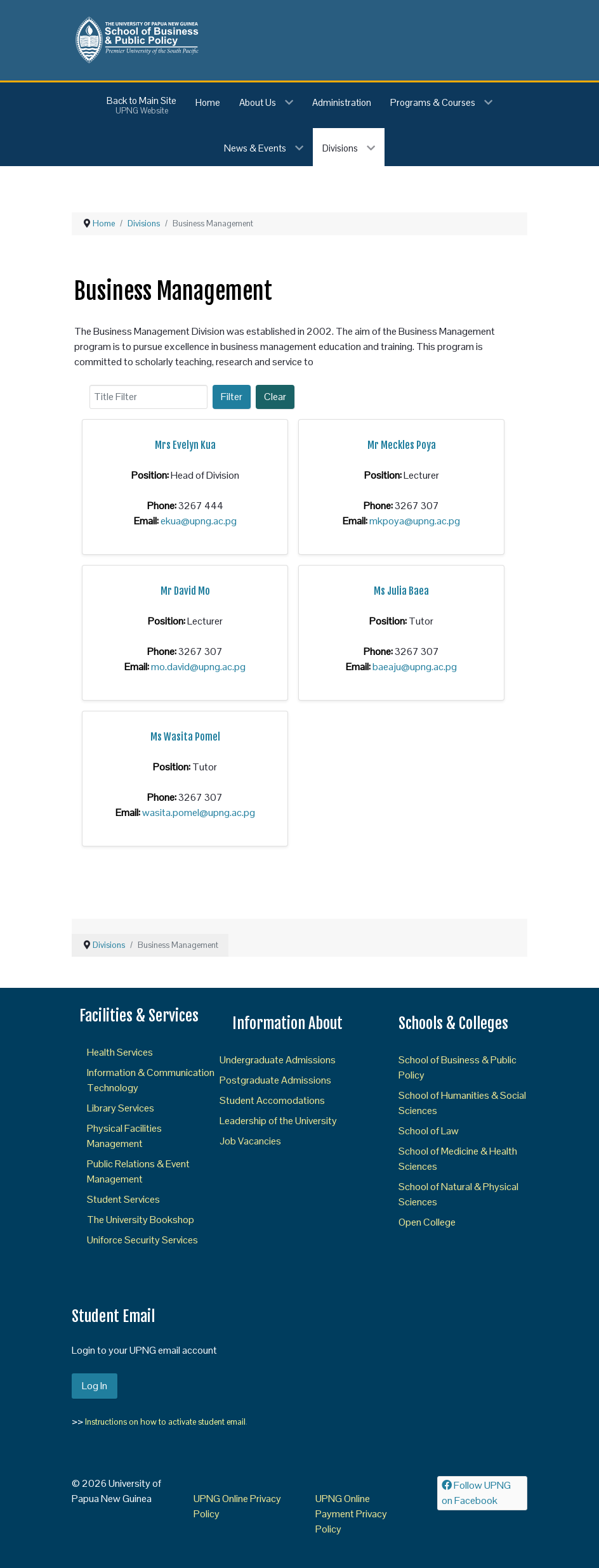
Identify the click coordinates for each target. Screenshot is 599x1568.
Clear (275, 396)
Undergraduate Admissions (278, 1059)
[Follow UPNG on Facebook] (482, 1493)
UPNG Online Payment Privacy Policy (351, 1514)
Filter (231, 396)
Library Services (120, 1108)
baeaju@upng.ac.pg (414, 666)
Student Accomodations (272, 1100)
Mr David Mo (185, 591)
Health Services (120, 1052)
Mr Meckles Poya (401, 445)
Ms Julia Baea (401, 591)
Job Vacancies (250, 1141)
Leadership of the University (278, 1120)
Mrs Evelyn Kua (185, 445)
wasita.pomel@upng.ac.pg (198, 812)
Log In (94, 1385)
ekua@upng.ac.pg (199, 521)
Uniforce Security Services (142, 1240)
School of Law (428, 1130)
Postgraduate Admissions (275, 1080)
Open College (427, 1222)
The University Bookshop (140, 1219)
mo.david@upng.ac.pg (198, 666)
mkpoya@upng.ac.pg (414, 521)
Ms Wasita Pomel (185, 736)
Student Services (123, 1199)
